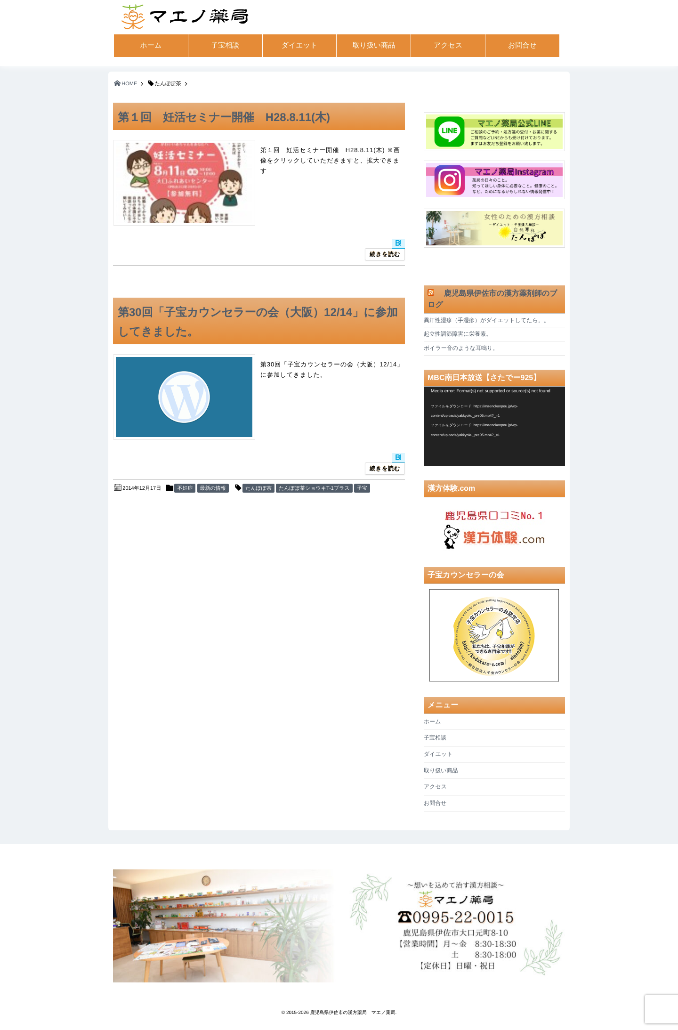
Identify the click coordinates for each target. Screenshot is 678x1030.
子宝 (362, 488)
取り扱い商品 (373, 45)
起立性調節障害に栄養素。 (458, 334)
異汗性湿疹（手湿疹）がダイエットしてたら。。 (486, 320)
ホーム (151, 45)
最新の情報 (213, 488)
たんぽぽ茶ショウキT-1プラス (314, 488)
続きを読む (385, 254)
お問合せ (522, 45)
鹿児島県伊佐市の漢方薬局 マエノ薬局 (353, 1012)
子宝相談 (225, 45)
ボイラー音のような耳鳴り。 (461, 348)
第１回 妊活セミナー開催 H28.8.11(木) (224, 117)
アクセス (448, 45)
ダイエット (300, 45)
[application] (494, 426)
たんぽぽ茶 (258, 488)
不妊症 (185, 488)
